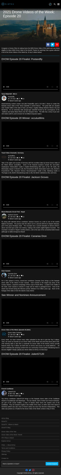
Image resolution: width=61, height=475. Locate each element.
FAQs (3, 445)
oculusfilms (11, 156)
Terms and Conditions (8, 448)
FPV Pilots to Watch (7, 438)
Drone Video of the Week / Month (11, 435)
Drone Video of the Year (8, 431)
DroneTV (4, 421)
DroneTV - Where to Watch (9, 424)
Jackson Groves (13, 215)
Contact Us (4, 458)
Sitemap (4, 454)
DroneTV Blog (5, 427)
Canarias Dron (12, 273)
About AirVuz (11, 445)
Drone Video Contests (15, 332)
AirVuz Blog (5, 418)
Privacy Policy (5, 451)
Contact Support (52, 464)
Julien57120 (12, 391)
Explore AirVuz (6, 441)
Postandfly (11, 97)
